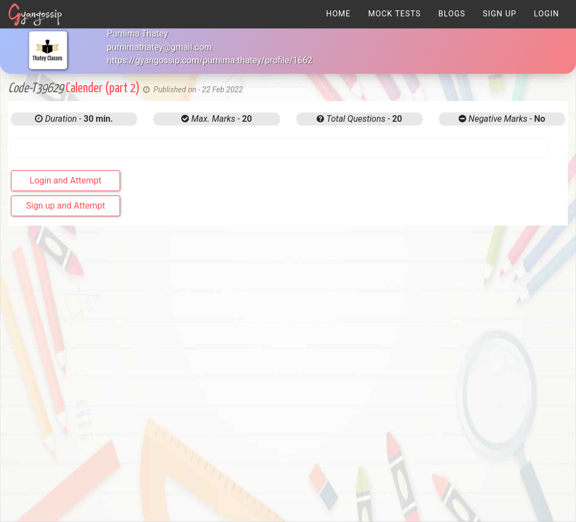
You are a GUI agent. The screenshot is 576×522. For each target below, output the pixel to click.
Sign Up (499, 14)
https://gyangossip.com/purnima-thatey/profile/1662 (210, 60)
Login (546, 14)
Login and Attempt (65, 180)
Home (338, 14)
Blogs (452, 14)
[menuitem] (338, 14)
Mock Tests (394, 14)
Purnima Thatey (137, 33)
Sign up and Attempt (65, 205)
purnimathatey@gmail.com (159, 47)
